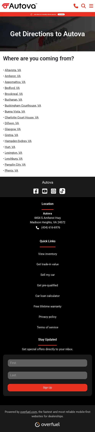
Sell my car (48, 275)
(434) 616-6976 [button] (48, 227)
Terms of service (47, 327)
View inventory (47, 254)
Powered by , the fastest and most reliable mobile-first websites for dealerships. (47, 417)
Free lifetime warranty (47, 306)
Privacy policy (47, 317)
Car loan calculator (47, 296)
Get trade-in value (48, 264)
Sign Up (47, 387)
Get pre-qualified (47, 285)
